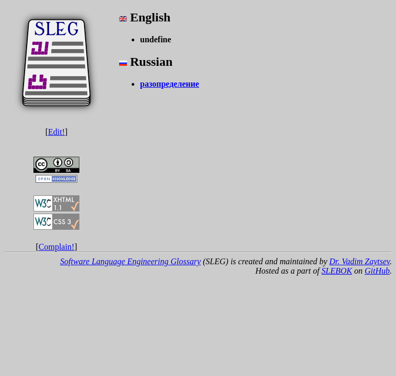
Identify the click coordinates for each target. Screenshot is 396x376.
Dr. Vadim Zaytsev (359, 261)
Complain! (56, 246)
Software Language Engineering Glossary (130, 261)
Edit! (56, 131)
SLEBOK (336, 270)
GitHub (377, 270)
